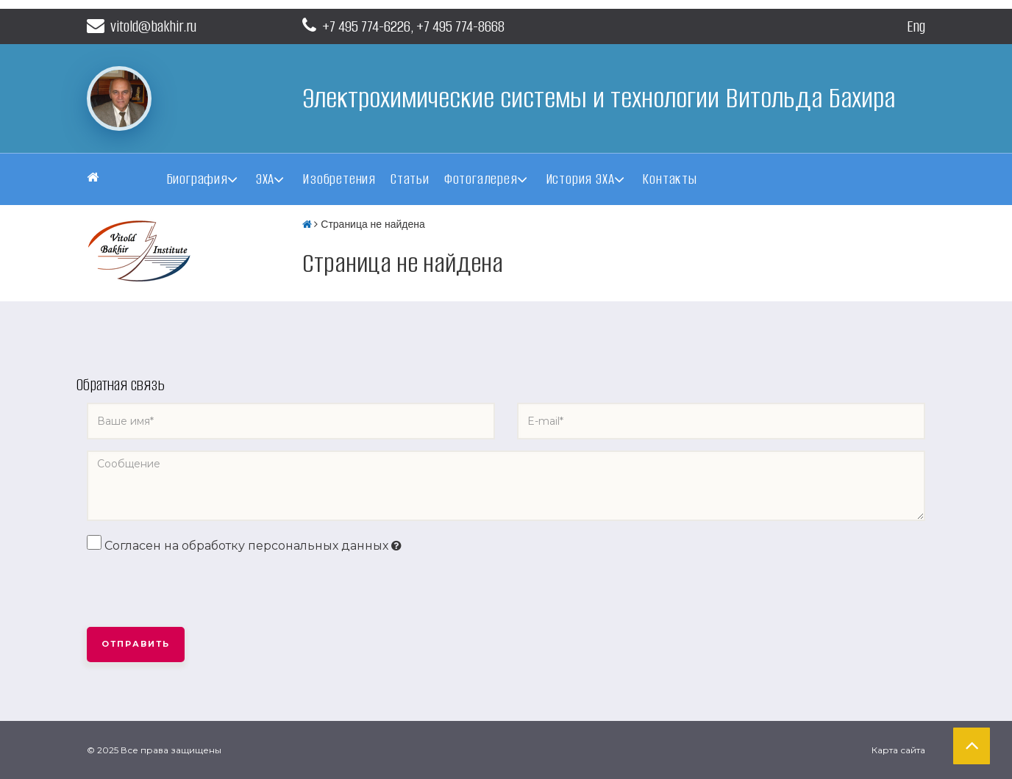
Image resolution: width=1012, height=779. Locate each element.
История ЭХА (580, 179)
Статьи (410, 179)
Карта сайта (898, 749)
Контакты (669, 179)
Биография (197, 179)
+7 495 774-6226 (366, 26)
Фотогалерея (481, 179)
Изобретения (339, 179)
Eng (916, 26)
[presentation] (198, 591)
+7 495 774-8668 (460, 26)
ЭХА (265, 179)
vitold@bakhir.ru (141, 26)
